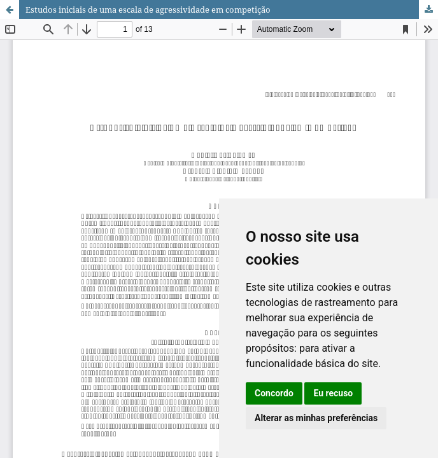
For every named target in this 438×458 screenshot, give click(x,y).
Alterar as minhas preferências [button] (316, 418)
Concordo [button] (274, 393)
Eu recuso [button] (333, 393)
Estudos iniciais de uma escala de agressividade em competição (148, 9)
